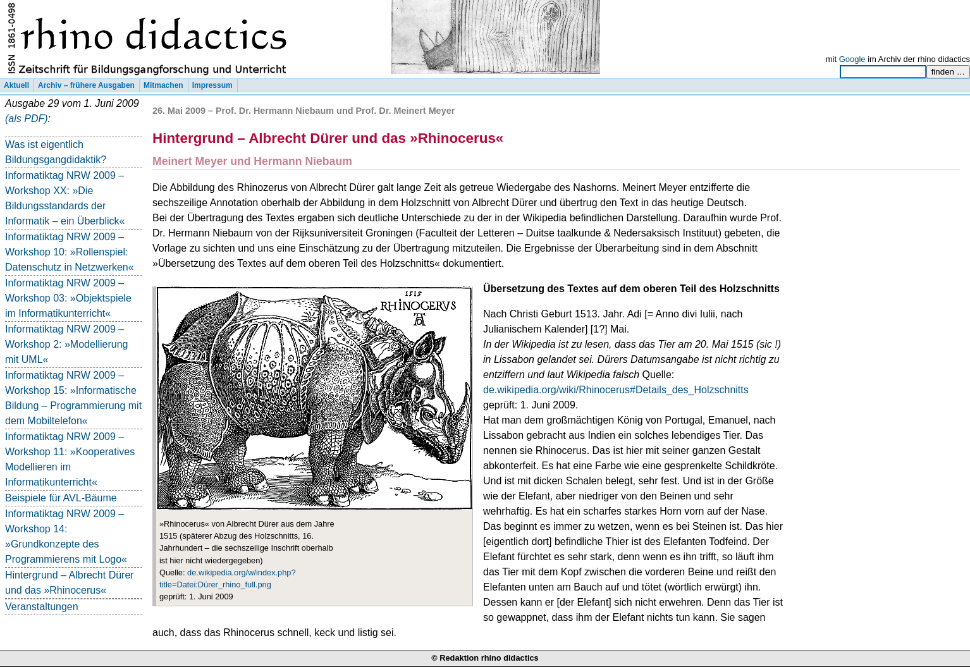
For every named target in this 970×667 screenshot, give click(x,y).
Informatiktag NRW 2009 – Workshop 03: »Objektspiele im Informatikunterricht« (68, 298)
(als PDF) (26, 118)
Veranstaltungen (41, 606)
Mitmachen (163, 85)
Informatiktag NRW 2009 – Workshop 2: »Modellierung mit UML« (66, 344)
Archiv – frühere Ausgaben (86, 85)
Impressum (212, 85)
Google (852, 59)
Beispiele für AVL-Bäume (61, 498)
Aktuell (16, 85)
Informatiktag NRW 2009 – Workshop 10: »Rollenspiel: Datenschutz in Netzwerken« (69, 251)
